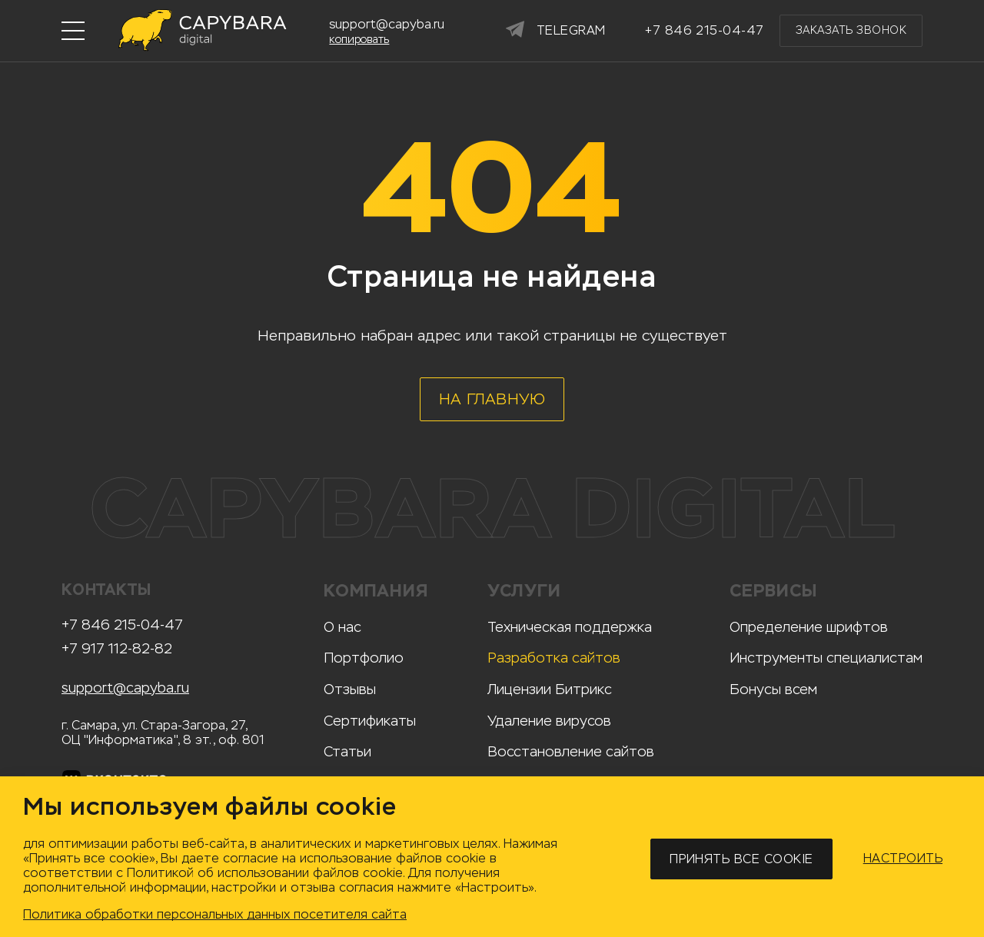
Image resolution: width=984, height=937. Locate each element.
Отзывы (350, 689)
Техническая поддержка (569, 627)
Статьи (347, 751)
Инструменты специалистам (826, 658)
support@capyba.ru (125, 688)
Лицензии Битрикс (549, 689)
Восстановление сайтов (570, 751)
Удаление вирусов (549, 721)
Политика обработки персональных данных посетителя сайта (215, 914)
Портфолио (364, 658)
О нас (342, 627)
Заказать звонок (851, 30)
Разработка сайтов (553, 658)
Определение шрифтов (809, 627)
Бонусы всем (773, 689)
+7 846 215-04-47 (122, 625)
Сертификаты (370, 721)
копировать (359, 40)
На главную (492, 399)
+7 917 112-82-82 (117, 649)
